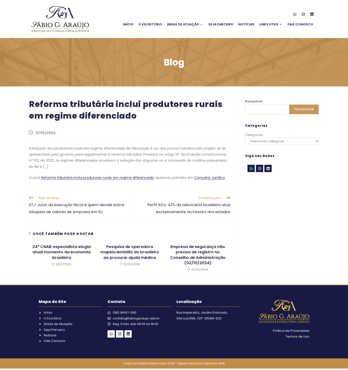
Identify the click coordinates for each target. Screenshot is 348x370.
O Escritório (150, 24)
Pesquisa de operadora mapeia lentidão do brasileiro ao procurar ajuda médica (129, 252)
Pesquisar (254, 101)
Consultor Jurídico (209, 177)
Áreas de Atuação (184, 24)
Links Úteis (270, 24)
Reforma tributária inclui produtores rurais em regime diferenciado (97, 177)
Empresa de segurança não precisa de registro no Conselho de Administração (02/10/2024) (197, 255)
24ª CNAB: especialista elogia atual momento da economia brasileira (61, 252)
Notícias (246, 24)
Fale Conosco (300, 24)
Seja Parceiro (220, 24)
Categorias (254, 135)
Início (128, 24)
